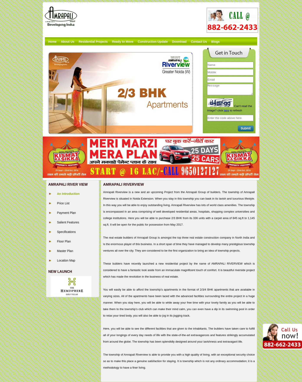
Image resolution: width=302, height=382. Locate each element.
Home (52, 41)
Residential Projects (93, 41)
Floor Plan (64, 241)
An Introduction (68, 193)
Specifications (66, 232)
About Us (67, 41)
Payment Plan (66, 213)
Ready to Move (122, 41)
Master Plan (65, 251)
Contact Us (199, 41)
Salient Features (68, 222)
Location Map (66, 260)
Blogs (215, 41)
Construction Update (153, 41)
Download (179, 41)
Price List (63, 203)
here (226, 110)
